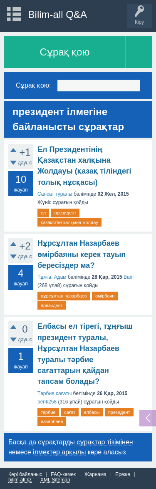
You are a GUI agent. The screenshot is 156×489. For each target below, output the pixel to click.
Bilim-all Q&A (57, 14)
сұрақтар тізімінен (105, 442)
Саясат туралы (54, 194)
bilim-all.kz (20, 480)
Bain (129, 277)
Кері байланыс (25, 474)
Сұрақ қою (65, 52)
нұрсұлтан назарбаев (64, 295)
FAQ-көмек (63, 474)
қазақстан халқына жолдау (69, 222)
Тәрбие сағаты (54, 393)
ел (43, 212)
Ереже (122, 474)
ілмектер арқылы (59, 452)
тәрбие (48, 412)
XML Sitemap (55, 480)
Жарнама (95, 474)
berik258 (47, 402)
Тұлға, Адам (52, 277)
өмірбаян (104, 295)
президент (65, 212)
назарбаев (52, 421)
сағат (69, 412)
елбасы (92, 412)
